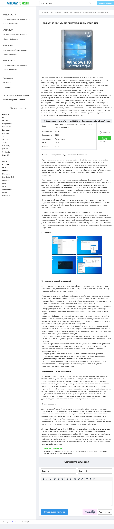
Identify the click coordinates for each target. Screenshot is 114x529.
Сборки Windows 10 (10, 24)
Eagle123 (5, 155)
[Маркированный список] (66, 479)
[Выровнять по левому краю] (55, 479)
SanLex (5, 158)
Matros (5, 193)
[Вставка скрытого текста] (94, 479)
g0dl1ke (5, 149)
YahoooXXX (6, 139)
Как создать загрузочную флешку (16, 95)
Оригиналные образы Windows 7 (16, 50)
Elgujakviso (6, 174)
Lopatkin (5, 171)
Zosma (4, 142)
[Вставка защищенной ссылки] (82, 479)
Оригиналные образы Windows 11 (16, 35)
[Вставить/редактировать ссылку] (78, 479)
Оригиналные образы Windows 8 (16, 65)
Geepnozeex (6, 124)
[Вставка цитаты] (86, 479)
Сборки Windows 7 (10, 54)
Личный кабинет (105, 3)
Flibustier (5, 164)
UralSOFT (5, 161)
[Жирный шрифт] (43, 479)
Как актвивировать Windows (14, 100)
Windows (18, 3)
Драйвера (7, 87)
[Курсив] (46, 479)
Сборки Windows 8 (10, 70)
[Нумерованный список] (70, 479)
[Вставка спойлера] (90, 479)
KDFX (4, 183)
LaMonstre (6, 130)
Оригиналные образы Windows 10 (16, 19)
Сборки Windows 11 (10, 39)
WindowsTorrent (47, 12)
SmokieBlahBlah (8, 177)
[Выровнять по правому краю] (62, 479)
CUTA (4, 186)
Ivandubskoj (6, 127)
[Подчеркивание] (50, 479)
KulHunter (6, 196)
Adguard (5, 114)
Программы (8, 78)
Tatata (4, 136)
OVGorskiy (6, 146)
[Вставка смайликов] (75, 479)
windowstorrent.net (16, 522)
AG (3, 117)
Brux (4, 168)
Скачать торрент (104, 138)
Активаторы (8, 82)
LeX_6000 (5, 133)
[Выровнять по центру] (58, 479)
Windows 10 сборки (61, 12)
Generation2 (7, 189)
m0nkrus (5, 180)
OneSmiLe (6, 152)
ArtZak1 (5, 120)
